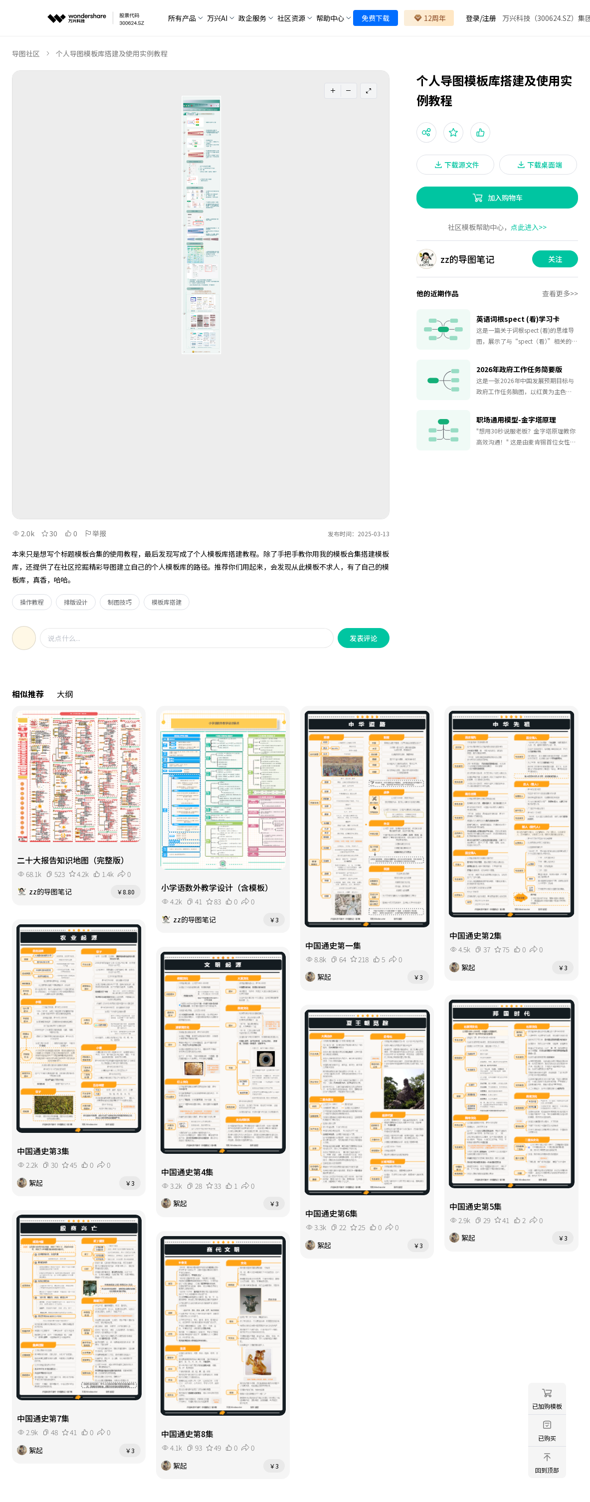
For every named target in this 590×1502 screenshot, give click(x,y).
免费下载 (376, 18)
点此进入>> (529, 227)
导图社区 (26, 53)
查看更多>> (560, 293)
